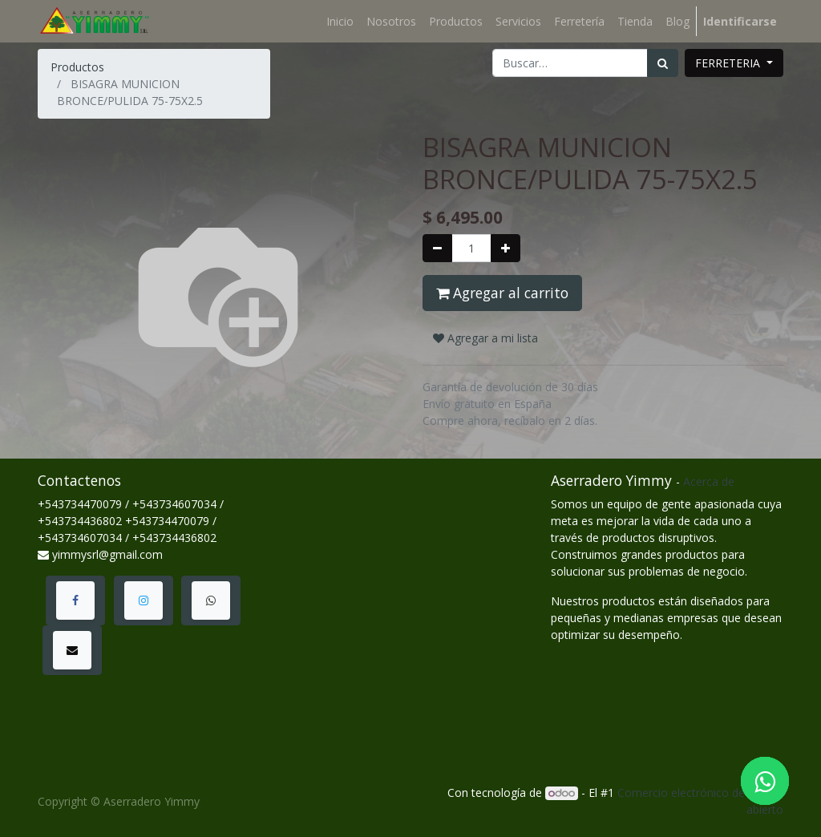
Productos (77, 67)
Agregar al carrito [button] (502, 292)
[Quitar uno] (437, 248)
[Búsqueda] (662, 63)
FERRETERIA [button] (729, 63)
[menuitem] (340, 21)
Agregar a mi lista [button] (485, 338)
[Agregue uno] (505, 248)
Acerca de (708, 481)
